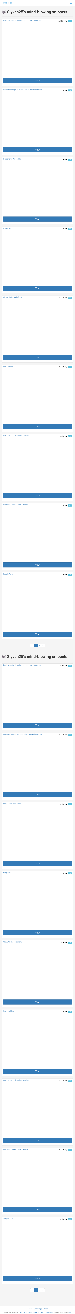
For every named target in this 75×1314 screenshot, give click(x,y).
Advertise (49, 1312)
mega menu (7, 228)
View (37, 80)
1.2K (61, 436)
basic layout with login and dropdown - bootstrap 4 (23, 20)
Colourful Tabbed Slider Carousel (15, 505)
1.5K (61, 298)
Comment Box (8, 366)
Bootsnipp (7, 3)
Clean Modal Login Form (12, 297)
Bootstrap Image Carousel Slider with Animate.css (22, 90)
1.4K (61, 159)
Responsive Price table (12, 159)
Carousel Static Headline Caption (16, 436)
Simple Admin (8, 574)
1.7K (61, 228)
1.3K (61, 90)
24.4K (61, 21)
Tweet (46, 1309)
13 (65, 21)
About (43, 1312)
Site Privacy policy (34, 1312)
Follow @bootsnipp (35, 1309)
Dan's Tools (23, 1312)
